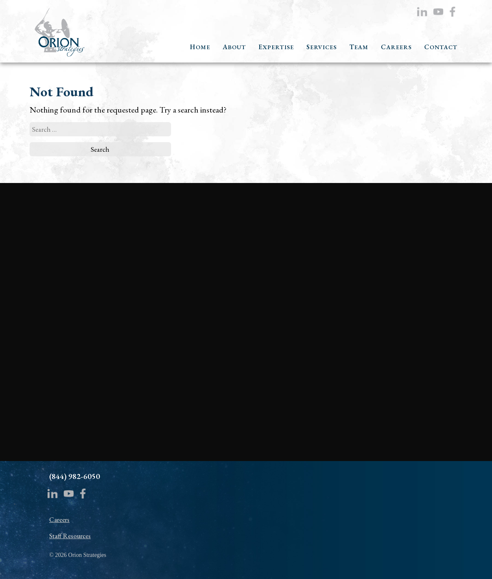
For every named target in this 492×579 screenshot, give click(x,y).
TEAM (358, 47)
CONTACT (440, 47)
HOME (200, 47)
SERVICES (321, 47)
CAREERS (396, 47)
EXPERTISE (276, 47)
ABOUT (234, 47)
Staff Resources (70, 535)
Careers (59, 519)
